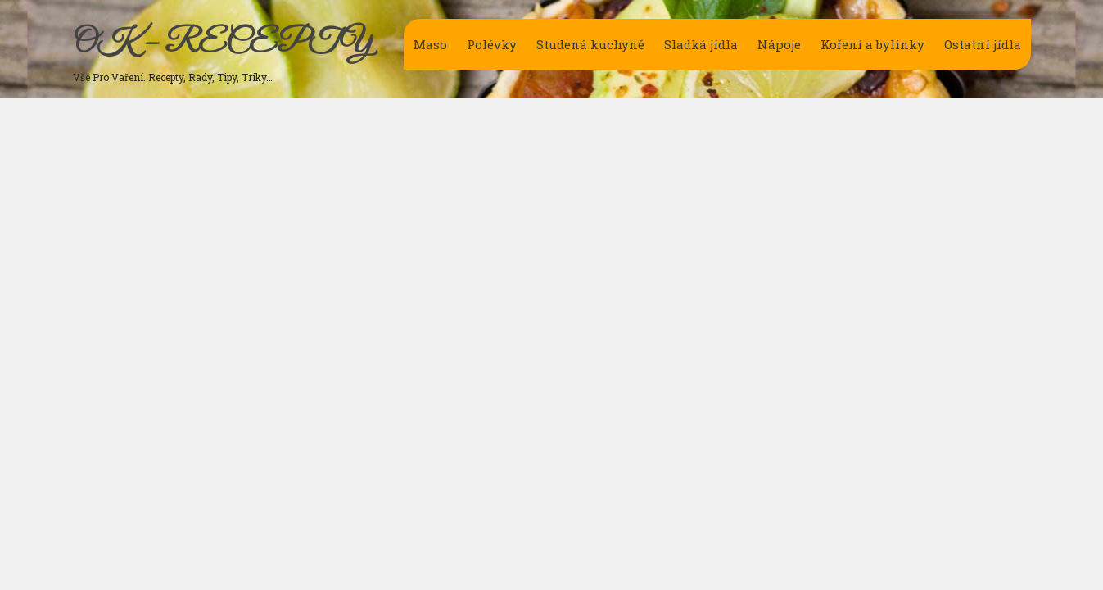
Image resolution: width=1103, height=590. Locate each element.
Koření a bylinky (872, 44)
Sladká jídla (701, 44)
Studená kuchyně (590, 44)
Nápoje (779, 44)
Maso (430, 44)
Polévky (492, 44)
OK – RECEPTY (222, 43)
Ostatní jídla (982, 44)
